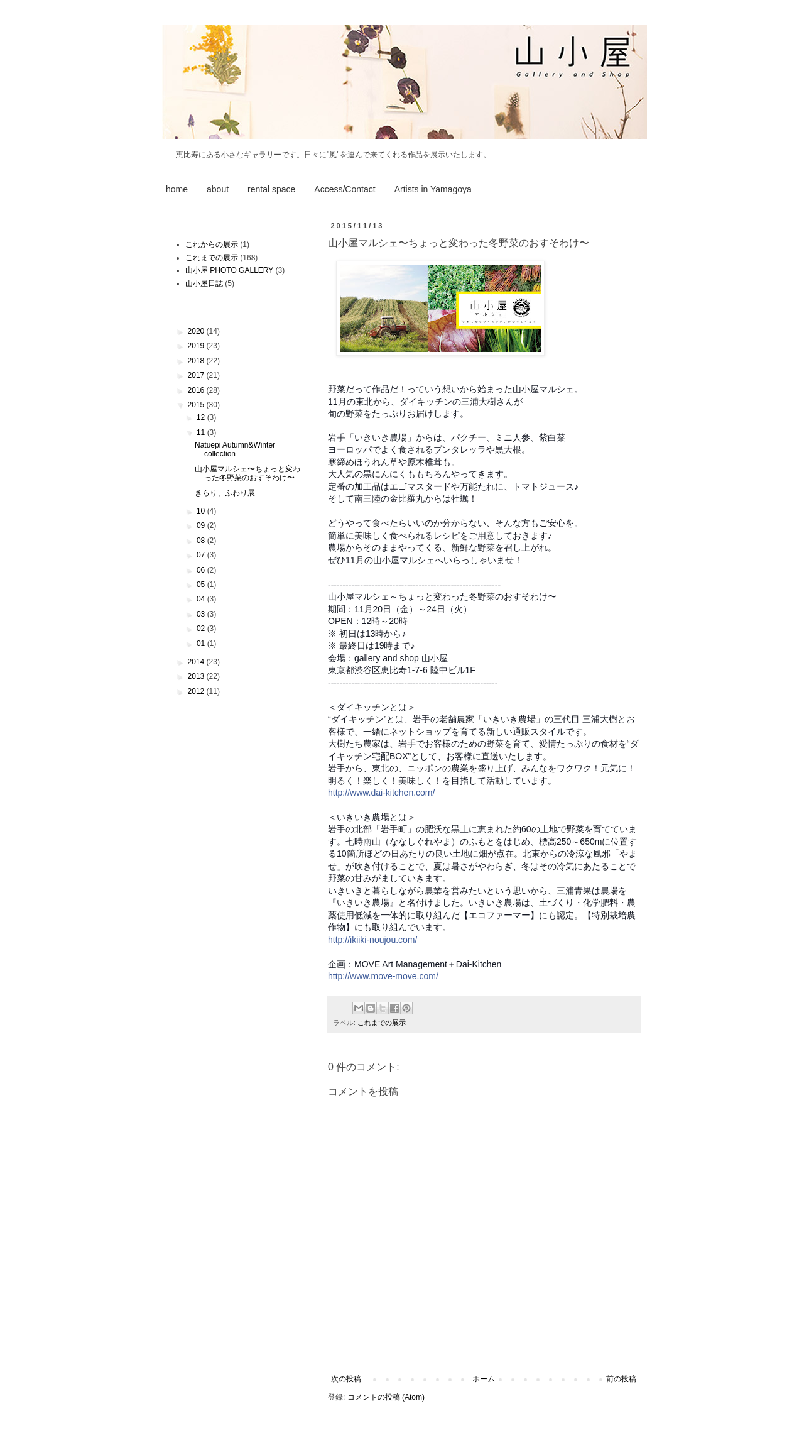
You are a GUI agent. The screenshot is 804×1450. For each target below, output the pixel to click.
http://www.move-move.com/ (383, 976)
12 (202, 417)
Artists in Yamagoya (433, 189)
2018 (197, 360)
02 (202, 628)
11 (202, 432)
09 (202, 525)
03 (202, 614)
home (177, 189)
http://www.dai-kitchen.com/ (381, 793)
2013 (197, 676)
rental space (271, 189)
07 (202, 555)
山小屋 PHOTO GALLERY (229, 270)
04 (202, 599)
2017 (197, 375)
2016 (197, 390)
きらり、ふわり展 (225, 492)
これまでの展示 (381, 1022)
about (218, 189)
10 (202, 511)
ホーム (483, 1379)
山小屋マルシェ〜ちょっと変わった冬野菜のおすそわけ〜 (247, 473)
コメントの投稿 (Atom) (386, 1397)
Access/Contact (344, 189)
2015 (197, 404)
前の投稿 (621, 1379)
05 (202, 584)
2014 (197, 661)
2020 (197, 331)
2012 (197, 691)
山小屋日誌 (204, 283)
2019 (197, 345)
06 (202, 570)
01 (202, 643)
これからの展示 (211, 244)
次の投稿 (346, 1379)
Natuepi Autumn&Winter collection (235, 449)
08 (202, 540)
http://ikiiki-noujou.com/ (372, 940)
